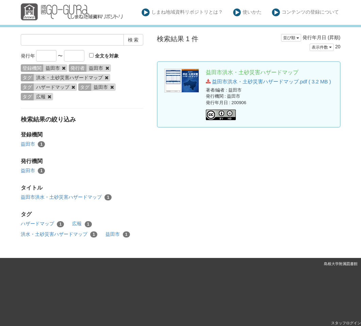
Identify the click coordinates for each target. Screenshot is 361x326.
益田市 (33, 144)
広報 (82, 224)
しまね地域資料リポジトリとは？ (182, 12)
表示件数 (322, 47)
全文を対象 (104, 56)
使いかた (247, 12)
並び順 (291, 37)
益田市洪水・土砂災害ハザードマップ (66, 197)
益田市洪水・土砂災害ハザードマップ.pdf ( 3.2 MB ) (268, 81)
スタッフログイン (346, 323)
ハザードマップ (42, 224)
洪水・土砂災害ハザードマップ (59, 234)
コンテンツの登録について (305, 12)
